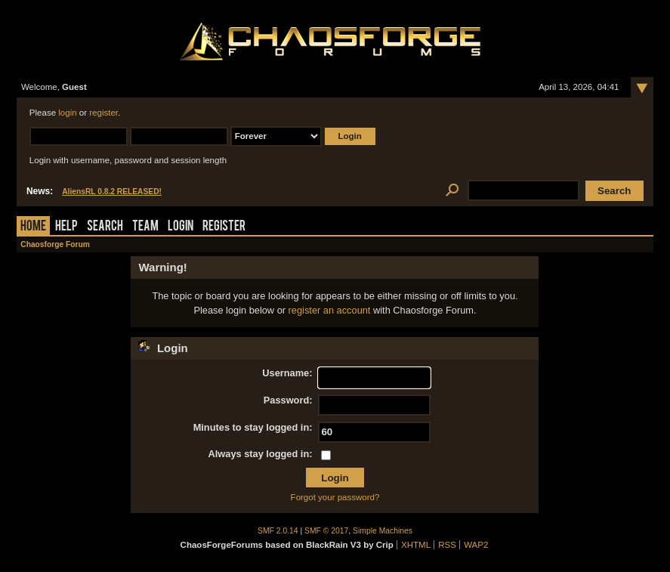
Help (66, 227)
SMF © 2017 (326, 531)
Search (105, 227)
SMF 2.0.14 (278, 531)
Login (180, 227)
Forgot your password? (335, 497)
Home (33, 227)
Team (145, 227)
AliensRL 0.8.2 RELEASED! (112, 191)
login (67, 112)
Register (223, 227)
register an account (330, 310)
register (103, 112)
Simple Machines (382, 531)
